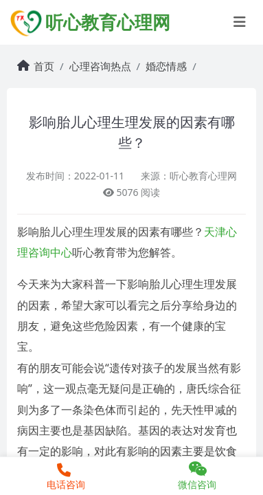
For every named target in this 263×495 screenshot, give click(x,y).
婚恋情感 (166, 66)
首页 (44, 66)
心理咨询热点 (100, 66)
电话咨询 (64, 477)
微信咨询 (198, 476)
